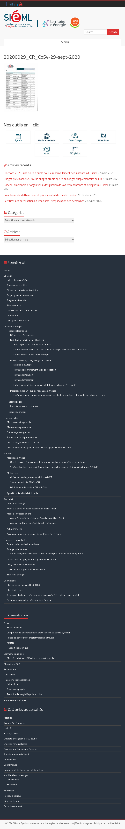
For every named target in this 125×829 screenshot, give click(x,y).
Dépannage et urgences (18, 432)
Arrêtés (10, 642)
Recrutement (10, 669)
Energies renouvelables (15, 744)
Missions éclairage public (19, 422)
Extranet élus (13, 684)
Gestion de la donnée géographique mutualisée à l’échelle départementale (43, 595)
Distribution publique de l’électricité (27, 340)
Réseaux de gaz (14, 401)
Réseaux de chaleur (16, 412)
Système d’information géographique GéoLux (29, 600)
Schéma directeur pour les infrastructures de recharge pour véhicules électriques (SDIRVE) (54, 467)
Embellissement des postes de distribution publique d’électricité (45, 385)
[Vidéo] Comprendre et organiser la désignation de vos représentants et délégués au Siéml (56, 185)
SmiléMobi (12, 784)
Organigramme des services (21, 295)
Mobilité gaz (13, 473)
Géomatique (10, 580)
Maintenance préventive (19, 427)
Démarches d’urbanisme (22, 335)
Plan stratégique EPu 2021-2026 (23, 442)
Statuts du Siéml (14, 627)
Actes (6, 623)
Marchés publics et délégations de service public (30, 658)
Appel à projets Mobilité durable (22, 493)
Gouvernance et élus (17, 285)
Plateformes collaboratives (17, 679)
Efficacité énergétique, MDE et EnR (20, 738)
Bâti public (9, 499)
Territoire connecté (13, 806)
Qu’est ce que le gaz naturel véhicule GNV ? (31, 477)
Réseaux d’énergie (13, 326)
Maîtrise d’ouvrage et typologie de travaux (30, 360)
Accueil (7, 270)
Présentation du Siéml (18, 280)
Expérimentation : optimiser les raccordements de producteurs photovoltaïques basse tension (59, 395)
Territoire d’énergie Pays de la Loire (24, 694)
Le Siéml (8, 275)
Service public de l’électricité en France (32, 344)
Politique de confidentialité (107, 823)
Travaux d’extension (23, 374)
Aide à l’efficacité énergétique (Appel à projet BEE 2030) (37, 518)
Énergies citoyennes (17, 549)
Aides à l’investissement (19, 513)
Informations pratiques (15, 700)
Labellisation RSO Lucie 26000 (22, 310)
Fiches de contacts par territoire (22, 290)
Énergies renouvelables (15, 540)
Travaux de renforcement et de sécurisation (35, 369)
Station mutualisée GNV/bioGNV (25, 482)
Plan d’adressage (15, 590)
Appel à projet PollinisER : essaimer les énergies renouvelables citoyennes (47, 553)
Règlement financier (17, 300)
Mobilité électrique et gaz (16, 775)
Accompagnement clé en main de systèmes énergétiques (35, 534)
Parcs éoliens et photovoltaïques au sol (26, 569)
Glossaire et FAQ (12, 664)
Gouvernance (10, 764)
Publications (9, 674)
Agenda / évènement (14, 723)
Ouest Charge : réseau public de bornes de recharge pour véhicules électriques (48, 462)
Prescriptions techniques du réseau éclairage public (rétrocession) (39, 447)
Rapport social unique (17, 647)
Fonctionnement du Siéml (16, 754)
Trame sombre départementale (22, 437)
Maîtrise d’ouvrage (23, 364)
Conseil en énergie (16, 503)
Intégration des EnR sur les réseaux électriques (33, 390)
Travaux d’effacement (24, 379)
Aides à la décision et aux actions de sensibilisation (32, 508)
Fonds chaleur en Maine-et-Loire (23, 544)
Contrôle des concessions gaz (25, 406)
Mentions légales (83, 823)
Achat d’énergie (14, 529)
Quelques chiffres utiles (18, 320)
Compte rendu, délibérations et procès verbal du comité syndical (40, 195)
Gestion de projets (16, 689)
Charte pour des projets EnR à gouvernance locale (31, 559)
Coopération (13, 315)
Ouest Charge (13, 779)
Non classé (9, 790)
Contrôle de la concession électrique (31, 354)
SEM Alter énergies (16, 574)
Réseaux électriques (17, 330)
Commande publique (14, 653)
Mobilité (8, 453)
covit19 (7, 728)
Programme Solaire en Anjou (21, 564)
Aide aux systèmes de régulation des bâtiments (33, 523)
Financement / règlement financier (20, 749)
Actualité (8, 717)
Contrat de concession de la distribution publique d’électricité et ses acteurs (50, 349)
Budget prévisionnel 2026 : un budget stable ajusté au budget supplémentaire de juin (53, 179)
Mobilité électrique (16, 457)
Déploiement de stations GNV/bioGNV (28, 487)
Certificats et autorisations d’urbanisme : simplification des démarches (44, 201)
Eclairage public (11, 418)
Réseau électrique (13, 795)
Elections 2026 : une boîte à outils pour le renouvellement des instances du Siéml (50, 173)
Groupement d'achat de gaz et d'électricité (24, 770)
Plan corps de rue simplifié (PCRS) (23, 585)
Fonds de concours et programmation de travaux (30, 637)
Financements (14, 305)
